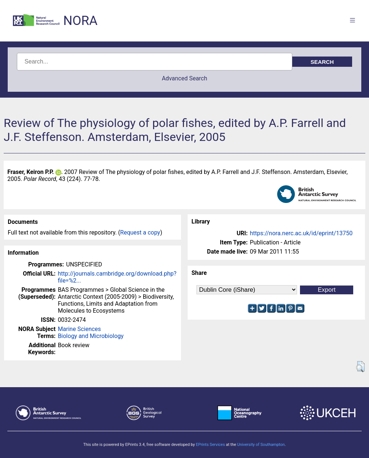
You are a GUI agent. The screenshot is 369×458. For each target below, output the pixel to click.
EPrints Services (210, 444)
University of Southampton (261, 444)
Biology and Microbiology (90, 335)
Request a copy (140, 232)
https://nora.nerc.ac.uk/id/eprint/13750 (301, 233)
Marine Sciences (79, 329)
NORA (80, 20)
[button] (360, 366)
